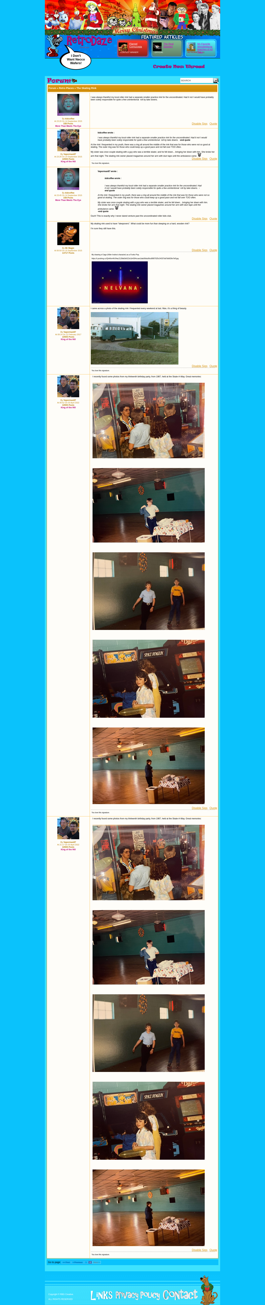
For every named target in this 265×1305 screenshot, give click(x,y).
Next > (96, 1262)
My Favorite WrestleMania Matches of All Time (205, 48)
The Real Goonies (169, 45)
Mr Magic (69, 248)
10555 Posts (68, 159)
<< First (66, 1262)
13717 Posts (68, 253)
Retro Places (66, 88)
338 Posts (68, 123)
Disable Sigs (199, 123)
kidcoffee (69, 118)
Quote (213, 123)
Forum (52, 88)
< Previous (78, 1262)
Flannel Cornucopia (135, 45)
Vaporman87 (69, 154)
